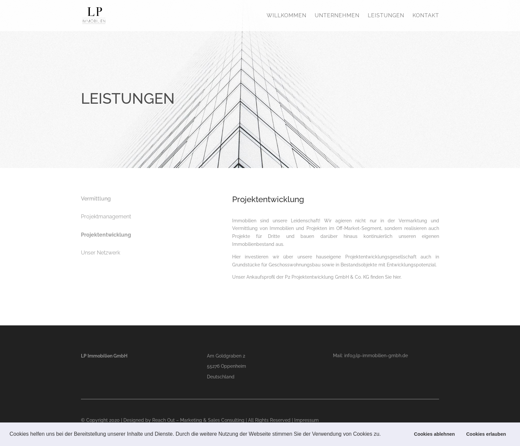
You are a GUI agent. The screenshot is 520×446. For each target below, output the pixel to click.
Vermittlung (96, 198)
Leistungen (386, 16)
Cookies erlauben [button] (486, 434)
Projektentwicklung (106, 235)
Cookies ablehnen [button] (434, 434)
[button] (383, 435)
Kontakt (426, 16)
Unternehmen (337, 16)
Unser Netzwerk (100, 253)
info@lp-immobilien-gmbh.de (376, 355)
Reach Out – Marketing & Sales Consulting (198, 420)
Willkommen (286, 16)
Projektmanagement (106, 216)
